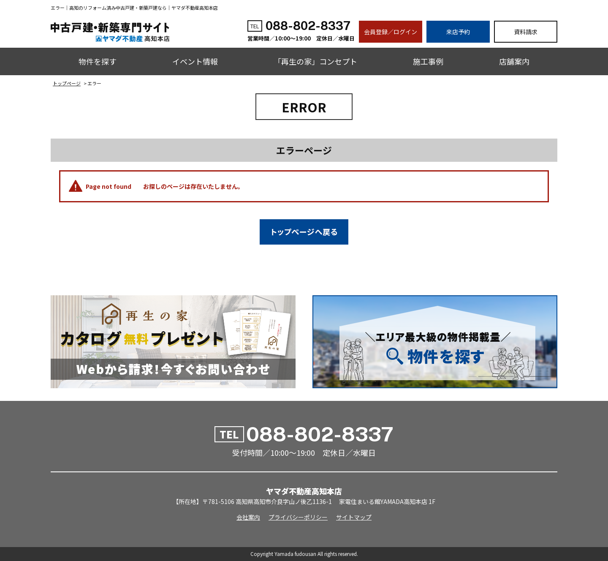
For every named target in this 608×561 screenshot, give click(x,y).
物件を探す (98, 61)
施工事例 (428, 61)
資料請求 (525, 31)
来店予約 (458, 31)
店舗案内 (514, 61)
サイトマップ (354, 517)
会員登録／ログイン (390, 31)
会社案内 (248, 517)
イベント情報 (195, 61)
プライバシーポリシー (298, 517)
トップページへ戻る (304, 232)
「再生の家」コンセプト (315, 61)
